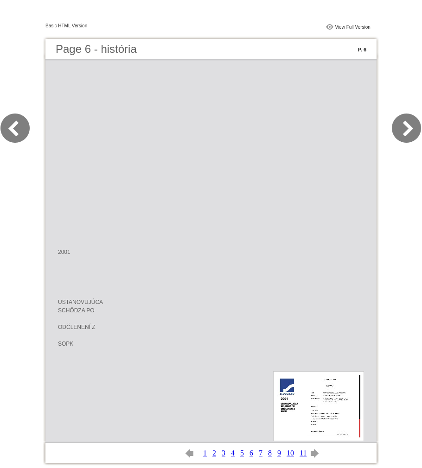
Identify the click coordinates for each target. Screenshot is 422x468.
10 (290, 453)
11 (303, 453)
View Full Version (353, 27)
